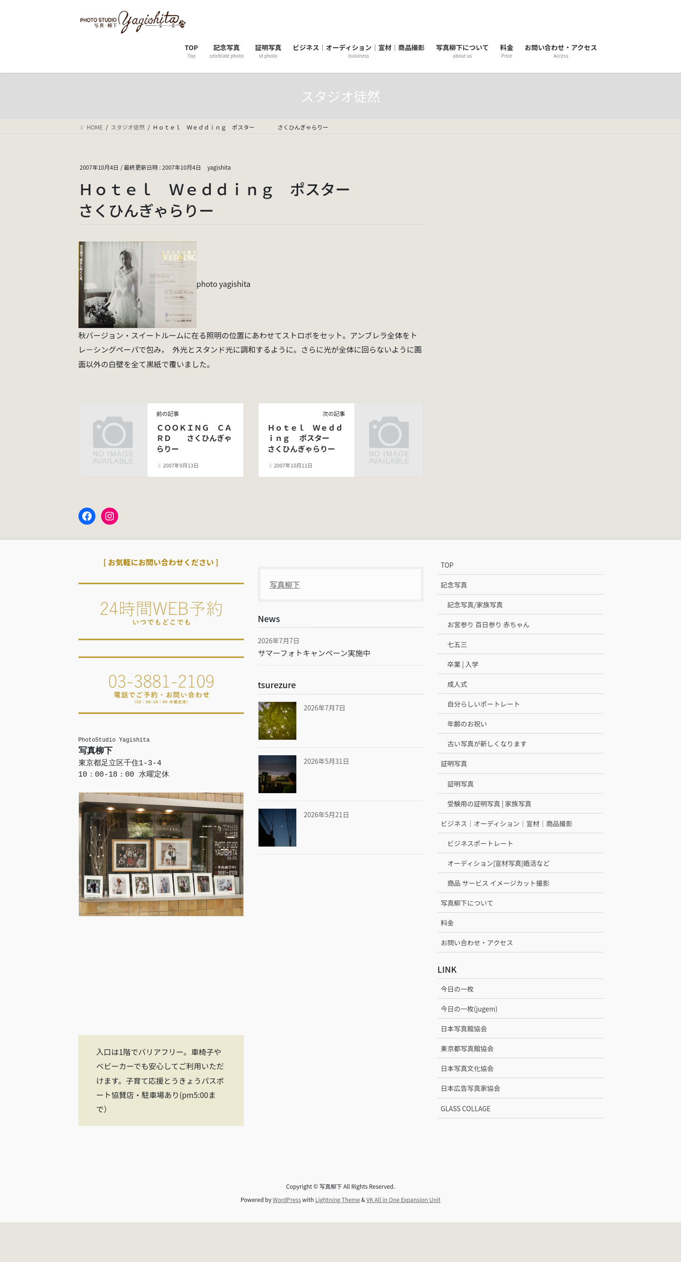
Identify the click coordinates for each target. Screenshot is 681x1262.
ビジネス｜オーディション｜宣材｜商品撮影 (507, 823)
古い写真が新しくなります (487, 743)
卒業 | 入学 (463, 664)
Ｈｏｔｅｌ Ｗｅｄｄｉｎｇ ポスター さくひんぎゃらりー (310, 438)
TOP (447, 565)
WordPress (287, 1199)
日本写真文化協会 (467, 1068)
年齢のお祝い (467, 723)
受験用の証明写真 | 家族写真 (490, 803)
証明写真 (454, 763)
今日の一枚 (457, 989)
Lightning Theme (337, 1199)
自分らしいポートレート (484, 704)
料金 (447, 922)
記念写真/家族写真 (475, 604)
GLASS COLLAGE (466, 1108)
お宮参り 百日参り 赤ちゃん (489, 624)
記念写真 (454, 584)
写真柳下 (285, 584)
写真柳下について (467, 903)
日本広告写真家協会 (470, 1088)
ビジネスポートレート (481, 843)
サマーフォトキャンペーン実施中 (314, 652)
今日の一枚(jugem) (469, 1008)
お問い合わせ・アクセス (477, 942)
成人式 (457, 684)
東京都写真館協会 (467, 1048)
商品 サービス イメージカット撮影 (499, 883)
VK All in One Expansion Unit (403, 1199)
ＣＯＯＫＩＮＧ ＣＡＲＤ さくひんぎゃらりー (194, 438)
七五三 (457, 644)
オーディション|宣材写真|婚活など (499, 863)
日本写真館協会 (464, 1028)
